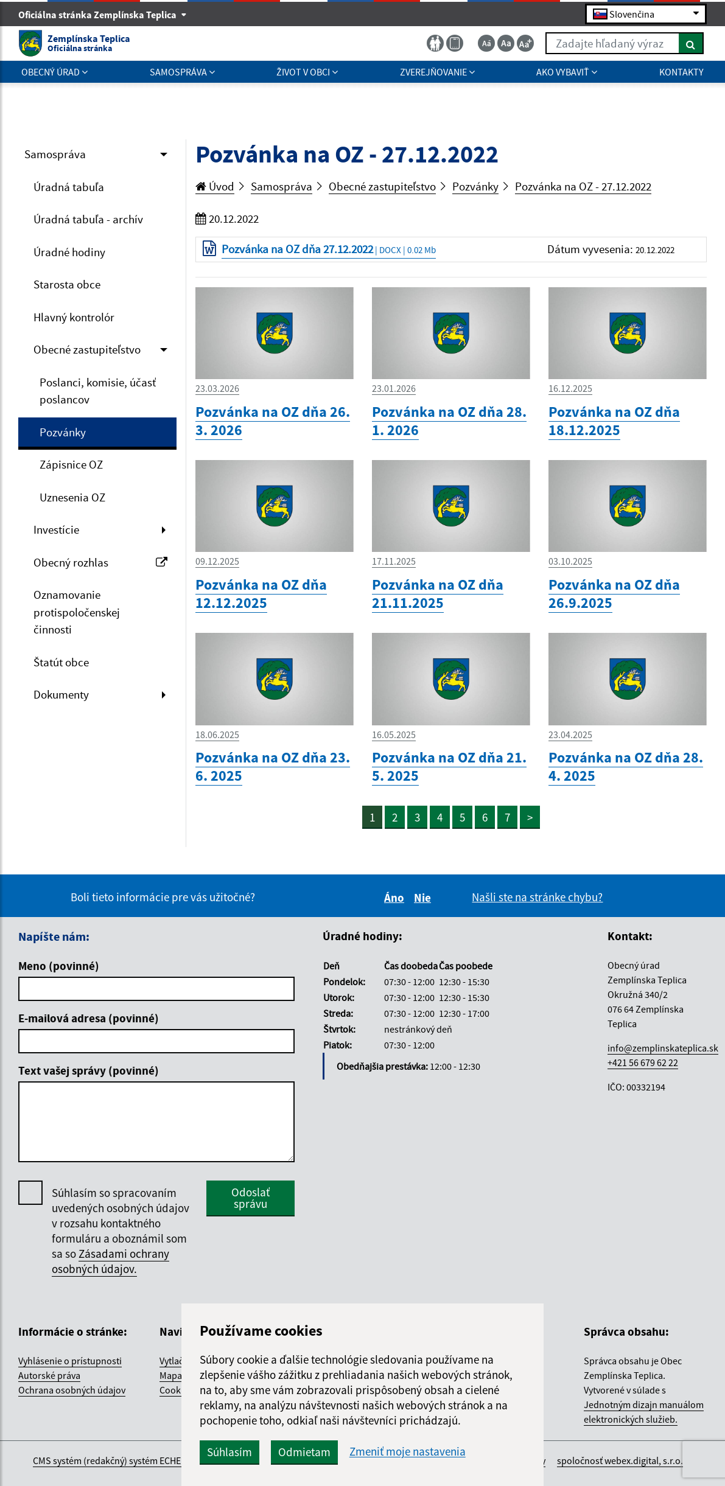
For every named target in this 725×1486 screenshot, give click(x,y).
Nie (424, 897)
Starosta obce (66, 284)
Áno (396, 897)
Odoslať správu (250, 1198)
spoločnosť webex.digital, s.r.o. (620, 1460)
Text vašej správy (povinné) (88, 1070)
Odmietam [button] (304, 1452)
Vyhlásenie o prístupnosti (70, 1361)
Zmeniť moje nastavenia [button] (407, 1451)
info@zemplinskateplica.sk (663, 1048)
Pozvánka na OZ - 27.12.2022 (583, 186)
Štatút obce (61, 662)
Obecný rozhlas (100, 562)
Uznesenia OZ (72, 497)
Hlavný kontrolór (73, 317)
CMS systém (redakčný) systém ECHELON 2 (119, 1460)
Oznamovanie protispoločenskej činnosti (76, 612)
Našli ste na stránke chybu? (537, 897)
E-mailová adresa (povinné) (88, 1018)
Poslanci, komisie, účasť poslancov (98, 391)
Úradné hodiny (69, 252)
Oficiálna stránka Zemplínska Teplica (102, 15)
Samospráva (55, 154)
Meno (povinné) (58, 965)
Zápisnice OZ (71, 464)
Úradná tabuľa (68, 187)
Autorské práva (49, 1375)
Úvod (214, 186)
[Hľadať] (691, 43)
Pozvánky (63, 432)
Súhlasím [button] (229, 1452)
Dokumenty (61, 694)
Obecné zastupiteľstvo (87, 349)
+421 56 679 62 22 (643, 1062)
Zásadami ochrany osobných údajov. (110, 1261)
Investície (56, 529)
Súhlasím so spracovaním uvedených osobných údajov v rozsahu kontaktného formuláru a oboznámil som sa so (120, 1231)
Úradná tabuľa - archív (88, 219)
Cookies (175, 1390)
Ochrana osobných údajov (71, 1390)
